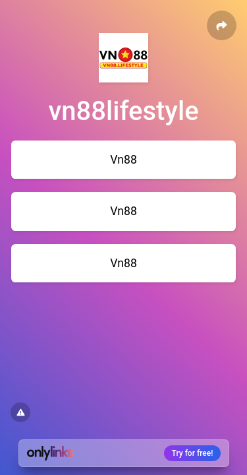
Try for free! (192, 453)
